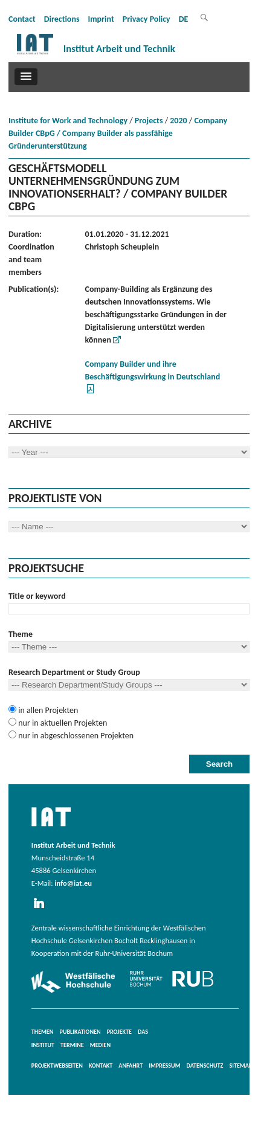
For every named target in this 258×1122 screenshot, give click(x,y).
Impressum (164, 1065)
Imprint (101, 19)
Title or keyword (37, 596)
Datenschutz (205, 1065)
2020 (178, 120)
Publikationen (80, 1032)
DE (184, 19)
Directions (62, 19)
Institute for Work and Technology (67, 120)
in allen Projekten (47, 710)
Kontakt (100, 1065)
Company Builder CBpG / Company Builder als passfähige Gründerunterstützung (117, 133)
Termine (72, 1045)
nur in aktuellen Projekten (61, 723)
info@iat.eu (73, 883)
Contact (22, 19)
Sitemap (240, 1065)
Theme (20, 634)
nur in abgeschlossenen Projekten (75, 735)
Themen (42, 1032)
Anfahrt (130, 1065)
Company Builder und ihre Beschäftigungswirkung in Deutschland (152, 370)
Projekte (119, 1032)
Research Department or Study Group (74, 672)
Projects (149, 120)
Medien (100, 1045)
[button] (26, 76)
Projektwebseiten (57, 1065)
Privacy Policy (146, 19)
